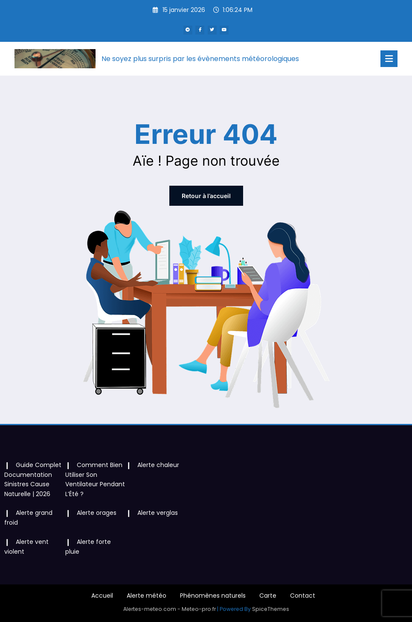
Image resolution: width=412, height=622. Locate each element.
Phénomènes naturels (213, 595)
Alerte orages (96, 512)
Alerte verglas (157, 512)
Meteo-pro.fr (199, 609)
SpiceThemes (270, 609)
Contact (302, 595)
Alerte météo (146, 595)
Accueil (102, 595)
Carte (267, 595)
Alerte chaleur (158, 465)
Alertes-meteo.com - (152, 609)
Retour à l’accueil (206, 195)
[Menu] (388, 58)
